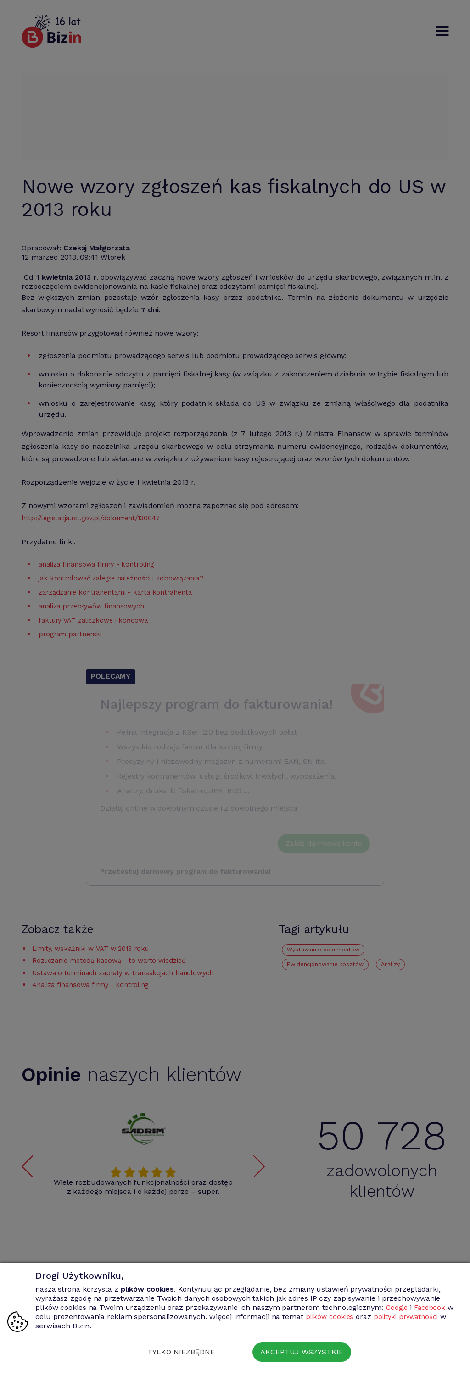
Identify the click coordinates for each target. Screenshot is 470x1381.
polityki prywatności (419, 1316)
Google (397, 1307)
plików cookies (339, 1316)
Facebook (432, 1307)
